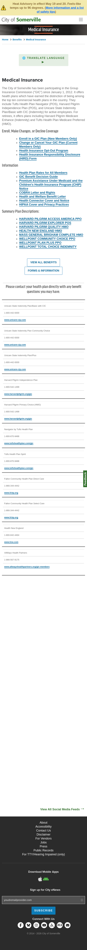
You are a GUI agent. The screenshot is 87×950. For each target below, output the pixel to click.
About (43, 822)
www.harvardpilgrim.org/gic (18, 394)
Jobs (43, 842)
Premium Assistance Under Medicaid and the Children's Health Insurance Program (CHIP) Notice (51, 184)
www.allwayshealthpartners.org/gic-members (27, 566)
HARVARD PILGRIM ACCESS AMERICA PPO (50, 219)
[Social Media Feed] (43, 694)
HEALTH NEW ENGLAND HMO (40, 230)
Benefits (17, 39)
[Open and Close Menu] (80, 19)
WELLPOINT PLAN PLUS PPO (40, 242)
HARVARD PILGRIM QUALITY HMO (44, 227)
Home (5, 39)
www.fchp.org (11, 492)
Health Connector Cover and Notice (44, 200)
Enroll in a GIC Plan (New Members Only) (48, 138)
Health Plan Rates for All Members (43, 172)
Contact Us (43, 830)
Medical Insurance (36, 39)
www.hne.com (11, 542)
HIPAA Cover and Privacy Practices (44, 204)
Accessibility (43, 826)
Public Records (43, 850)
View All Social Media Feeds (60, 809)
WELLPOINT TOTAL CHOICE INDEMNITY (48, 246)
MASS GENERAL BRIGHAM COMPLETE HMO (51, 234)
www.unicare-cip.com (15, 320)
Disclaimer (43, 834)
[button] (43, 60)
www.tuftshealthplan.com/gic (19, 443)
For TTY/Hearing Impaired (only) (43, 854)
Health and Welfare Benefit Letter (42, 196)
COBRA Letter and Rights (37, 192)
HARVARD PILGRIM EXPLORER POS (45, 223)
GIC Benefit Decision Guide (38, 176)
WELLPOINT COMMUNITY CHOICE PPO (47, 238)
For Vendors (43, 838)
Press (43, 846)
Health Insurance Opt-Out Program (43, 150)
